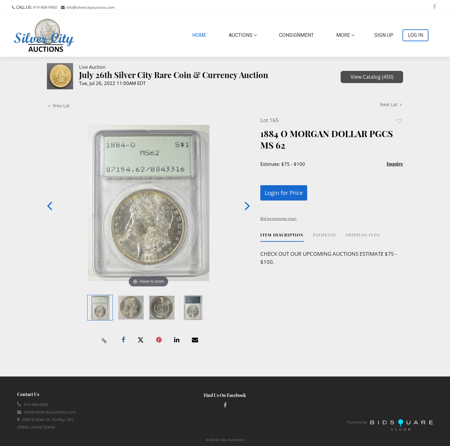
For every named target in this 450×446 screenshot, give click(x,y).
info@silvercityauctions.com (90, 7)
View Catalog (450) (372, 76)
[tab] (282, 237)
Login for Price (284, 192)
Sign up (383, 35)
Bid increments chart (278, 218)
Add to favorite (399, 121)
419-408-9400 (44, 7)
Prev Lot (58, 106)
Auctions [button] (243, 35)
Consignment (296, 35)
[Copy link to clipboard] (104, 340)
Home (200, 34)
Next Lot (391, 104)
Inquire (395, 164)
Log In (415, 35)
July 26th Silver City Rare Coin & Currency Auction (173, 74)
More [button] (345, 35)
